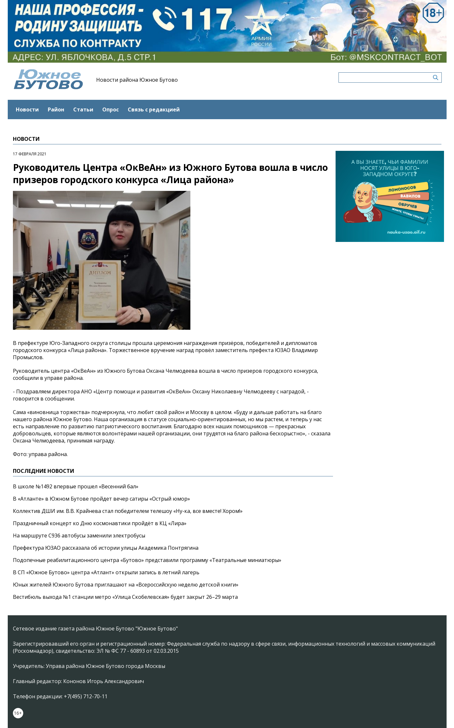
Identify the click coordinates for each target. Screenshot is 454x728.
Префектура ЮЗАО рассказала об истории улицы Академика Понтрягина (105, 547)
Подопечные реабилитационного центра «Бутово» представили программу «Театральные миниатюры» (147, 560)
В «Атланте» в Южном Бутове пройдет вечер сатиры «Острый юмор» (101, 498)
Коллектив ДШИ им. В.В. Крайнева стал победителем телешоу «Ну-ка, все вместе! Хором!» (128, 511)
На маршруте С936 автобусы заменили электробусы (79, 535)
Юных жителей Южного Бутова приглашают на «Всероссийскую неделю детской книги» (125, 584)
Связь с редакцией (154, 109)
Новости (27, 109)
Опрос (110, 109)
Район (56, 109)
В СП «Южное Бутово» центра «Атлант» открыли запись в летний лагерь (106, 572)
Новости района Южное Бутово (137, 79)
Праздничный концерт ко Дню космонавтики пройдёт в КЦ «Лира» (100, 523)
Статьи (83, 109)
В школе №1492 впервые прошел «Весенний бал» (75, 486)
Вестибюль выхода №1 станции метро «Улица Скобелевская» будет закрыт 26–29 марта (125, 596)
